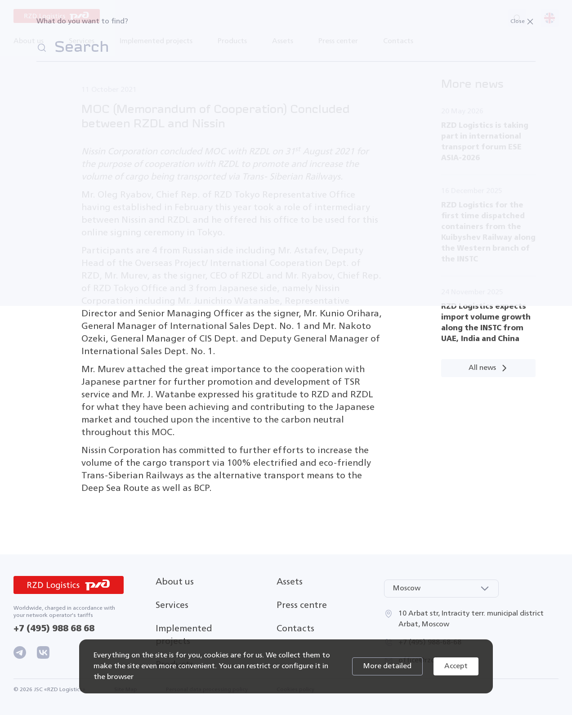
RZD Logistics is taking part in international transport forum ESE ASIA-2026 (484, 142)
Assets (290, 582)
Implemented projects (156, 41)
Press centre (302, 605)
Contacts (398, 41)
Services (172, 605)
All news (489, 368)
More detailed (387, 666)
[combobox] (441, 589)
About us (175, 582)
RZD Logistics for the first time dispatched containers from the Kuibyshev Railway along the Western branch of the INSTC (488, 232)
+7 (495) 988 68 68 (53, 629)
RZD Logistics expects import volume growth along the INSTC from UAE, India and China (486, 322)
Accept (456, 666)
